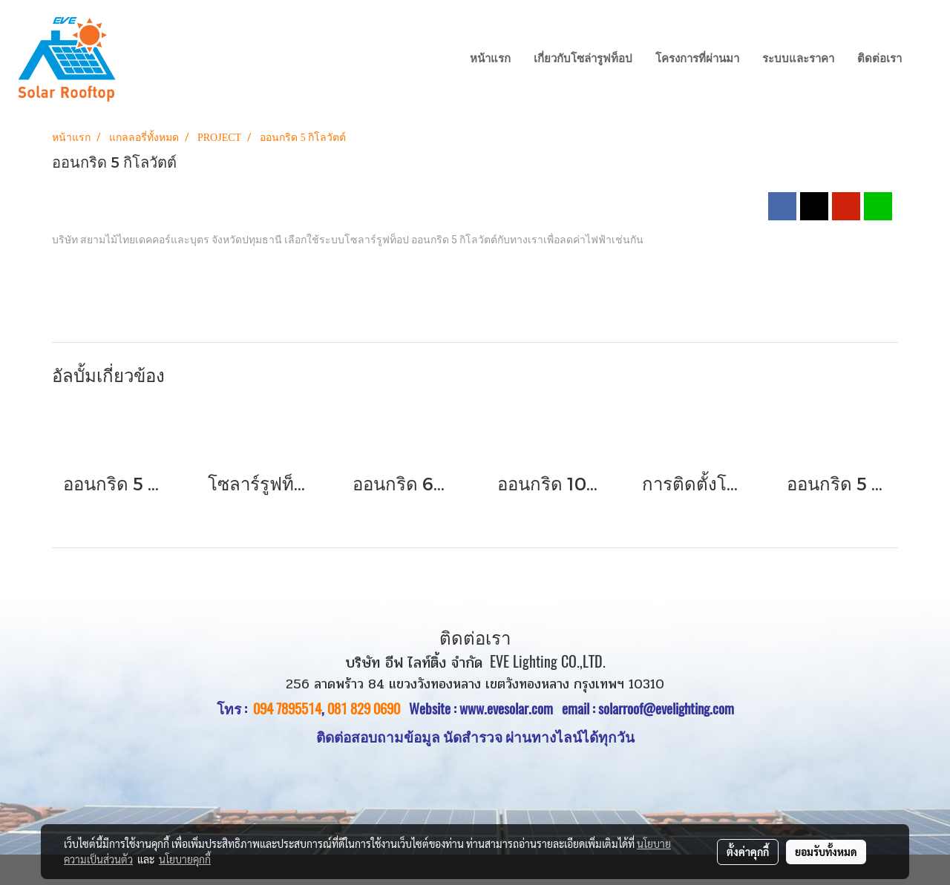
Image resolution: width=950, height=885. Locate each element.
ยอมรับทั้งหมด (826, 851)
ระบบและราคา (798, 58)
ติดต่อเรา (879, 58)
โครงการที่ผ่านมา (697, 58)
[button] (927, 59)
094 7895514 (287, 708)
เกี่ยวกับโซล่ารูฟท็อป (583, 58)
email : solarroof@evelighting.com (648, 708)
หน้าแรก (490, 58)
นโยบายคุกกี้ (185, 859)
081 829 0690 (363, 708)
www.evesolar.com (510, 708)
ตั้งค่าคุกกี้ (748, 851)
